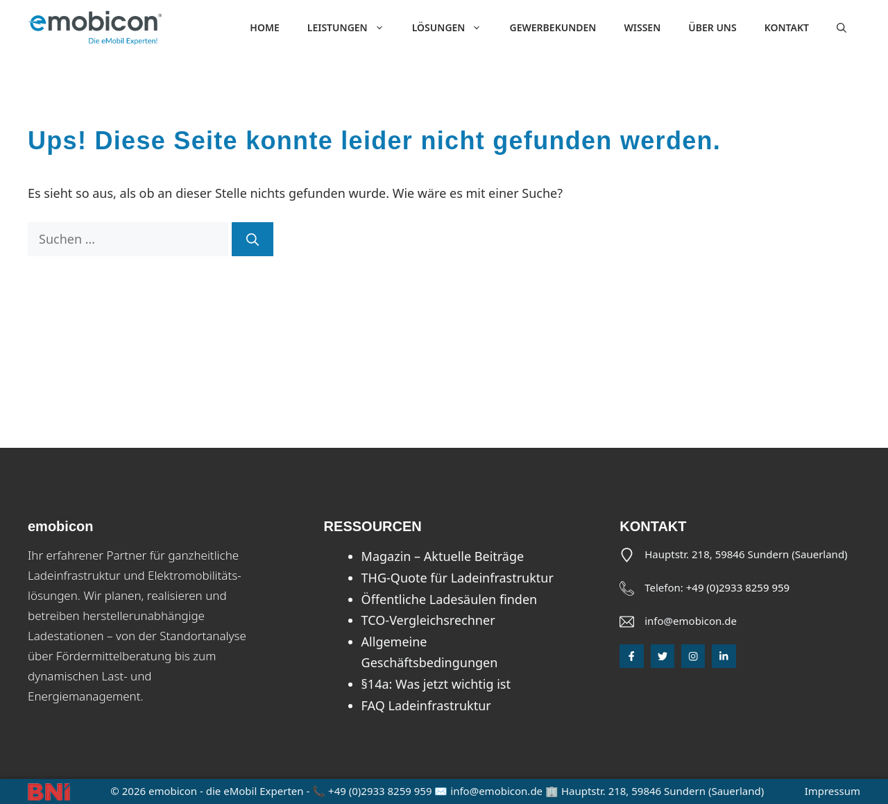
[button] (841, 28)
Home (264, 27)
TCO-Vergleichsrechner (428, 620)
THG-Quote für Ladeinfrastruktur (457, 577)
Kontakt (787, 27)
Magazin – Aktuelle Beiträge (442, 556)
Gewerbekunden (552, 27)
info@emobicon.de (690, 621)
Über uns (712, 27)
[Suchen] (252, 239)
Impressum (832, 791)
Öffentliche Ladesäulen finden (449, 599)
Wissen (642, 27)
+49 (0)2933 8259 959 (737, 587)
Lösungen (454, 28)
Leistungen (352, 28)
